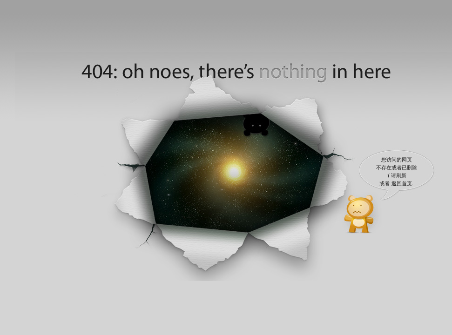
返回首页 (401, 183)
